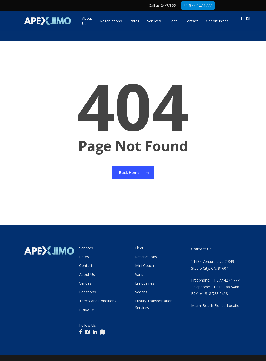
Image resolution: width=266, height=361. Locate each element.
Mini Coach (144, 265)
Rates (84, 256)
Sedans (141, 292)
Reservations (146, 256)
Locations (87, 292)
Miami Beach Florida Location (216, 305)
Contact (85, 265)
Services (86, 247)
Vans (139, 274)
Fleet (139, 247)
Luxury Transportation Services (153, 304)
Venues (85, 283)
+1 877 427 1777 (198, 5)
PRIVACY (86, 309)
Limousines (144, 283)
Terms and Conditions (97, 300)
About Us (87, 274)
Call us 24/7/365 (162, 5)
